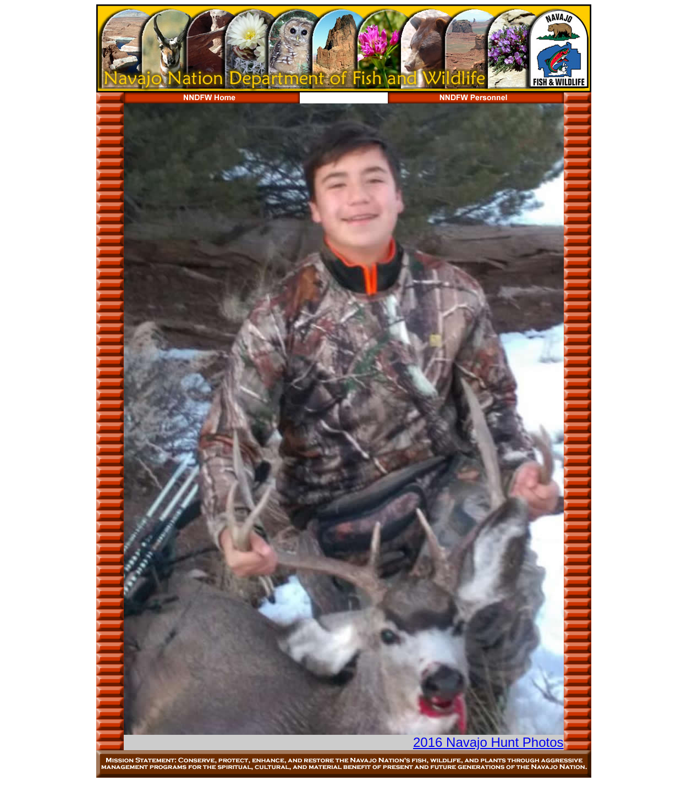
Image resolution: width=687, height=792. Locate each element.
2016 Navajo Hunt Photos (488, 742)
